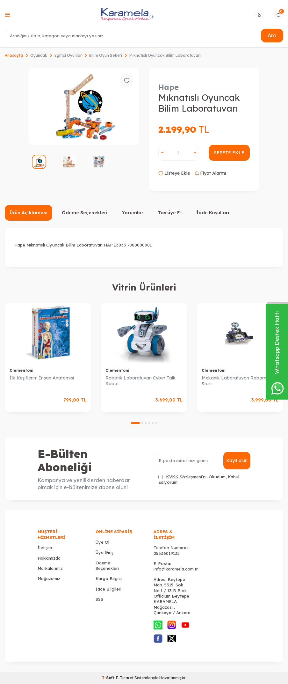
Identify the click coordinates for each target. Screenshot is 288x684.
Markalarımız (50, 568)
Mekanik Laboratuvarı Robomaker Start (239, 381)
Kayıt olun (237, 460)
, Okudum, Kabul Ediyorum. (198, 479)
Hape (168, 87)
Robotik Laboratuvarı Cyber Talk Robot (140, 381)
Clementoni (21, 370)
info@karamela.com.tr (176, 568)
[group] (84, 106)
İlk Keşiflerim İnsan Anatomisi (42, 378)
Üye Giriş (104, 552)
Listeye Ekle (174, 173)
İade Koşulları (212, 213)
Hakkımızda (49, 558)
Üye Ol (102, 542)
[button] (135, 423)
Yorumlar (132, 213)
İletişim (45, 547)
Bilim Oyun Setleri (105, 55)
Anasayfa (14, 55)
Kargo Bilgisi (109, 578)
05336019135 (167, 553)
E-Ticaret (124, 677)
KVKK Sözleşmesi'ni (186, 476)
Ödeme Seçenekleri (84, 213)
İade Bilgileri (108, 589)
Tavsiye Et (170, 213)
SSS (99, 599)
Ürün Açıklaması (28, 213)
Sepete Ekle (229, 153)
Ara (272, 35)
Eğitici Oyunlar (68, 55)
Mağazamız (49, 578)
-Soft (109, 677)
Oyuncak (38, 55)
